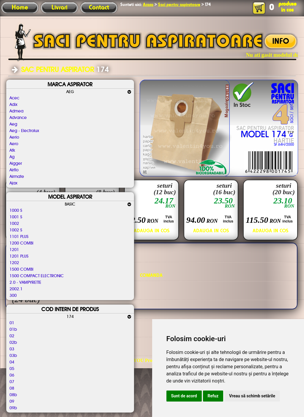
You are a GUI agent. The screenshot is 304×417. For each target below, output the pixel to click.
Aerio (14, 137)
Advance (18, 118)
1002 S (16, 230)
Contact (99, 7)
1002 (14, 224)
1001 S (16, 217)
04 (12, 362)
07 (12, 382)
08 (12, 388)
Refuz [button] (213, 396)
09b (13, 408)
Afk (12, 150)
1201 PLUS (19, 256)
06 (12, 375)
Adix (13, 105)
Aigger (16, 164)
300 (13, 296)
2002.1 (16, 289)
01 (12, 323)
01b (13, 329)
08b (13, 395)
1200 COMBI (21, 243)
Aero (14, 144)
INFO (280, 41)
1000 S (16, 210)
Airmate (17, 177)
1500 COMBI (21, 269)
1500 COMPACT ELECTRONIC (37, 276)
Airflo (14, 170)
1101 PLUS (19, 237)
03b (13, 356)
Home (20, 7)
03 (12, 349)
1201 (14, 250)
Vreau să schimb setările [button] (252, 396)
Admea (16, 111)
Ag (12, 157)
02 (12, 336)
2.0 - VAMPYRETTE (25, 282)
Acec (14, 98)
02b (13, 343)
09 (12, 401)
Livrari (59, 7)
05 (12, 369)
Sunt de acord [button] (184, 396)
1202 (14, 263)
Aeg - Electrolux (24, 131)
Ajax (13, 183)
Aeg (13, 124)
